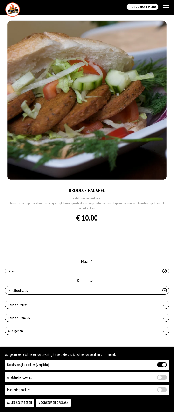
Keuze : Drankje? (19, 317)
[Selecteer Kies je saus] (87, 290)
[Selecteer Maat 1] (87, 271)
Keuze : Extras (18, 304)
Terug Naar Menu (142, 7)
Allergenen (15, 330)
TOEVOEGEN (140, 404)
